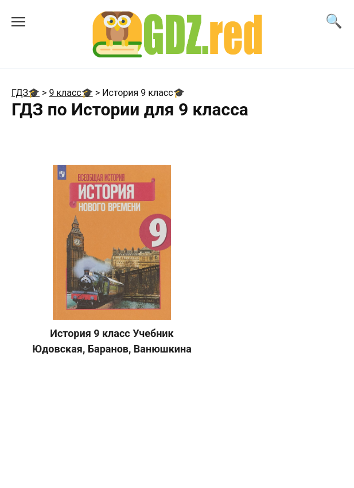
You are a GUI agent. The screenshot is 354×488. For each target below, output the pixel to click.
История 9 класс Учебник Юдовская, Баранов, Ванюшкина (112, 341)
